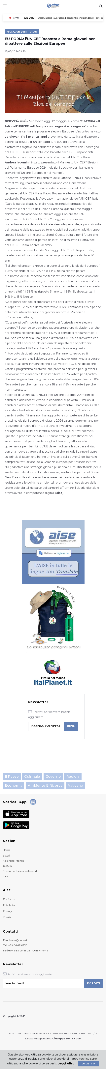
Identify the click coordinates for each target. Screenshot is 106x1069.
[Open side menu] (5, 6)
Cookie (7, 917)
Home (7, 850)
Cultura (7, 865)
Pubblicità (9, 905)
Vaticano (75, 785)
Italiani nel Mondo (13, 860)
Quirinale (32, 776)
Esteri (6, 855)
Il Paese (12, 776)
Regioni (73, 776)
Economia (13, 785)
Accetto (88, 1063)
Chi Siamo (9, 899)
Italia (6, 876)
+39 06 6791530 (17, 945)
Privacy (7, 911)
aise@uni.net (19, 940)
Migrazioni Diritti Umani (22, 32)
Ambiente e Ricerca (45, 785)
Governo (53, 776)
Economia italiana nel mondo (20, 871)
